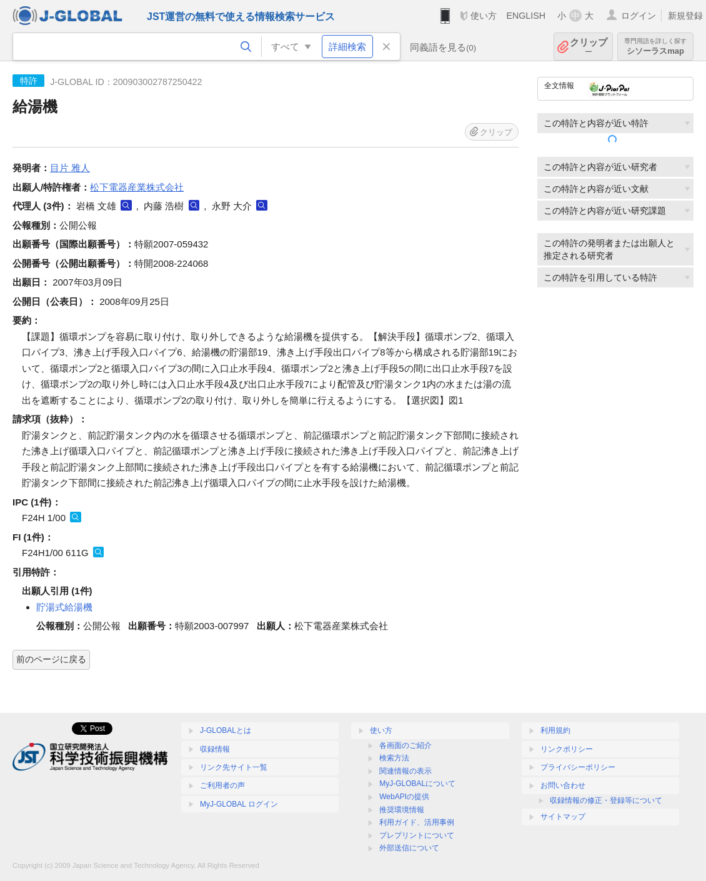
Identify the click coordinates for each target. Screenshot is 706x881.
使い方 (483, 16)
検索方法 (394, 758)
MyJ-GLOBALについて (417, 783)
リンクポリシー (566, 749)
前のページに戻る (51, 659)
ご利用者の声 (222, 785)
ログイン (638, 16)
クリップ (588, 46)
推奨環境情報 (401, 809)
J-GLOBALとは (225, 730)
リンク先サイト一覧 (233, 767)
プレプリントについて (416, 835)
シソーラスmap (655, 46)
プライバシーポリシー (577, 767)
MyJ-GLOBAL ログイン (239, 804)
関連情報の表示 (405, 771)
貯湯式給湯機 (64, 607)
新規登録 (685, 16)
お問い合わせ (562, 785)
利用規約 (555, 730)
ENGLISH (525, 16)
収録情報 (215, 749)
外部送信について (409, 848)
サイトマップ (562, 816)
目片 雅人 (70, 167)
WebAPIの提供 (404, 796)
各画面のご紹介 (405, 745)
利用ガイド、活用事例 (416, 822)
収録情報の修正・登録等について (606, 800)
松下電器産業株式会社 (137, 187)
